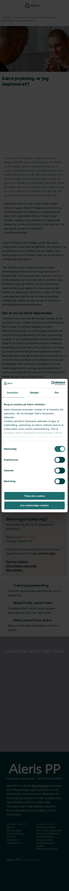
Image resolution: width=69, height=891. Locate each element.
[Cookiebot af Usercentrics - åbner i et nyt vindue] (49, 383)
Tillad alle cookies (34, 495)
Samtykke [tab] (12, 392)
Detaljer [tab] (34, 392)
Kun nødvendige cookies (34, 505)
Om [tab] (56, 392)
